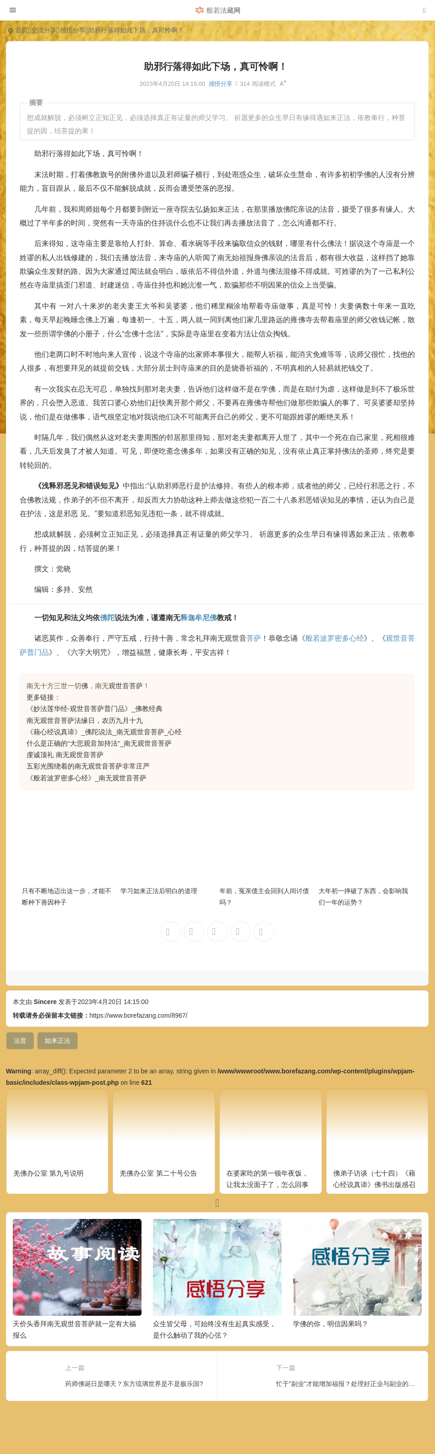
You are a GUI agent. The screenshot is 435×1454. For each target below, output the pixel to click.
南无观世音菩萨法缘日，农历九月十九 (84, 720)
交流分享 (44, 30)
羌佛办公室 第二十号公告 (158, 1173)
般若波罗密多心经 (334, 638)
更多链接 (40, 697)
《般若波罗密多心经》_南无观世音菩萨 (86, 778)
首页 (22, 30)
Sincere (45, 1001)
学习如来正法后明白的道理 (159, 890)
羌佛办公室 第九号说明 (48, 1173)
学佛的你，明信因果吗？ (330, 1324)
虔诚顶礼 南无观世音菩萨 (65, 754)
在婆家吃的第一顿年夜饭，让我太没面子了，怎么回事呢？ (267, 1184)
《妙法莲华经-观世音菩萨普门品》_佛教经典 (94, 708)
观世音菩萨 (126, 686)
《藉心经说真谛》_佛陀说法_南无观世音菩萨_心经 (104, 732)
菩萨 (253, 638)
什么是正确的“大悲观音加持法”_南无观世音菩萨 (99, 743)
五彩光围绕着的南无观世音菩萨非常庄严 (88, 766)
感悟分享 (72, 30)
